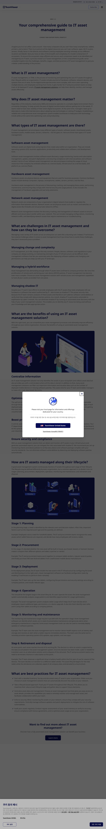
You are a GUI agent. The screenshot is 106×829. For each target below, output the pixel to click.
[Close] (82, 394)
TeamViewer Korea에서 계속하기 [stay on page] (53, 431)
